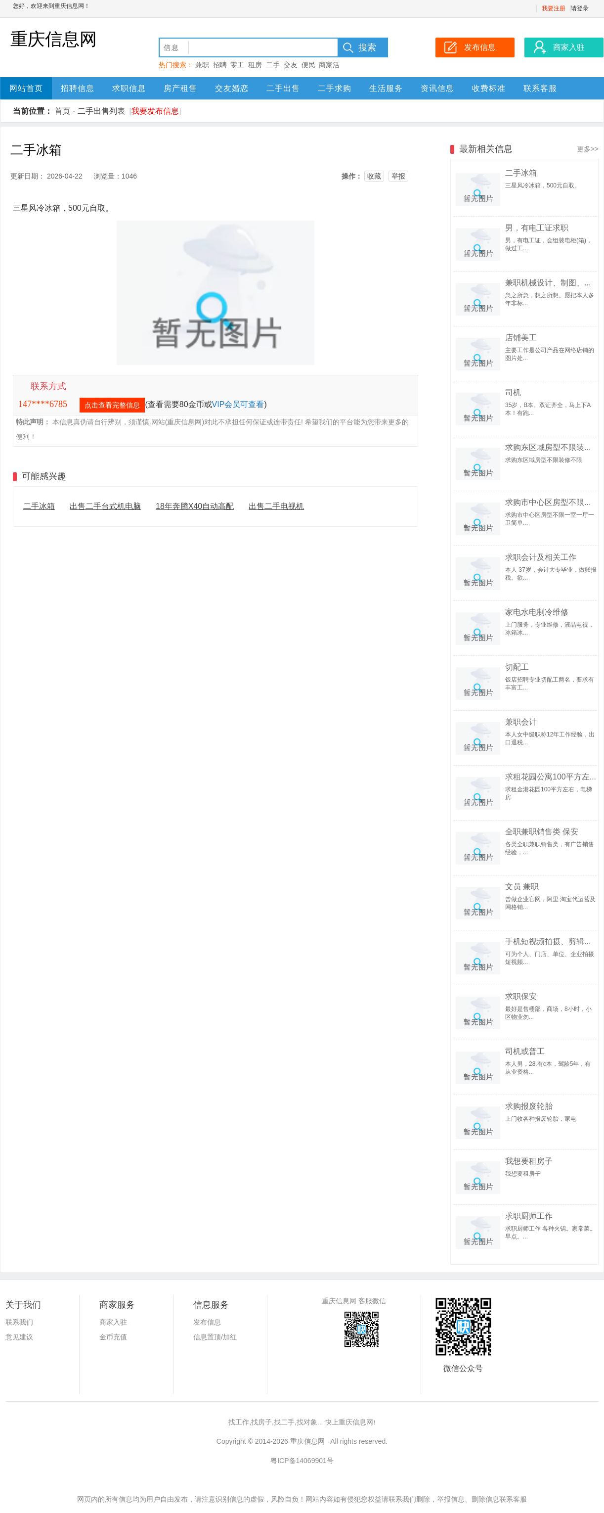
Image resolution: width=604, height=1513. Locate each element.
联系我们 (19, 1322)
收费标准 (489, 88)
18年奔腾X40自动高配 (195, 506)
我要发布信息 (155, 111)
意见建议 (19, 1337)
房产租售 (180, 88)
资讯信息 (437, 88)
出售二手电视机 (276, 506)
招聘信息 (77, 88)
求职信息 (129, 88)
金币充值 (113, 1337)
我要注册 (553, 8)
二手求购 (334, 88)
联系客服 (540, 88)
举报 (398, 176)
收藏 (374, 176)
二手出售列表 (101, 111)
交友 (291, 65)
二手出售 (283, 88)
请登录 (580, 8)
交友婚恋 (232, 88)
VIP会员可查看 (238, 404)
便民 (308, 65)
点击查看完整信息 (112, 405)
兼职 (202, 65)
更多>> (588, 149)
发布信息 (207, 1322)
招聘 (220, 65)
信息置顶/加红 (215, 1337)
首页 (62, 111)
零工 (237, 65)
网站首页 (26, 88)
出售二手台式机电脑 (105, 506)
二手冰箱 (39, 506)
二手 (273, 65)
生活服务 (386, 88)
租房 (255, 65)
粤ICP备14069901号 (302, 1461)
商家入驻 (113, 1322)
